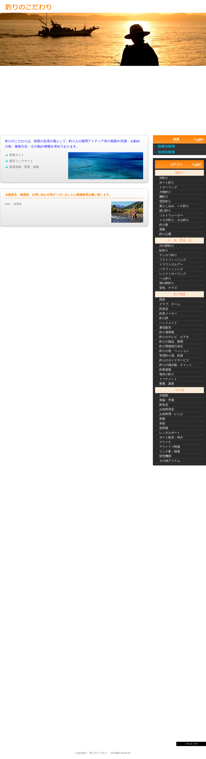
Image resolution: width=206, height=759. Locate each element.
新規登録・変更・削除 (24, 167)
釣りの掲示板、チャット (175, 365)
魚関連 (163, 428)
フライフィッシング (172, 259)
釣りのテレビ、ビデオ (174, 336)
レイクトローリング (172, 273)
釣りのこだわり (98, 753)
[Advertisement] (103, 103)
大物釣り (165, 192)
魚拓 (162, 423)
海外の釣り (166, 374)
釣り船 (163, 224)
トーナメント (168, 379)
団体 (162, 299)
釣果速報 (165, 369)
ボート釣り (166, 182)
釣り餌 (163, 318)
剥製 (162, 418)
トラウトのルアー (171, 264)
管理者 (17, 203)
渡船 (162, 229)
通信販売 (165, 327)
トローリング (168, 187)
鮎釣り (163, 250)
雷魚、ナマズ (168, 287)
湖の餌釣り (166, 283)
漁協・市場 (166, 400)
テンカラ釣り (168, 255)
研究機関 (165, 456)
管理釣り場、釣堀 (171, 355)
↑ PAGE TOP (191, 744)
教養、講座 (166, 383)
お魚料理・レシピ (171, 414)
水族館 (163, 395)
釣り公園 (165, 234)
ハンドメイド (168, 322)
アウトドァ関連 (169, 446)
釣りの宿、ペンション (174, 351)
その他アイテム (169, 460)
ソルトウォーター (171, 215)
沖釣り (163, 178)
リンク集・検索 (169, 451)
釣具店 (163, 308)
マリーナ (165, 442)
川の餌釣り (166, 245)
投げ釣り (165, 210)
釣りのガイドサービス (174, 360)
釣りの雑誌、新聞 (171, 341)
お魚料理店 (166, 409)
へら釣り (165, 278)
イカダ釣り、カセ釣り (174, 220)
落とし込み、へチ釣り (174, 206)
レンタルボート (169, 432)
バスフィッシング (171, 269)
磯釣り (163, 196)
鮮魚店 (163, 404)
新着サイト (16, 155)
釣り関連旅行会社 (171, 346)
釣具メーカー (168, 313)
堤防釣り (165, 201)
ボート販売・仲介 (171, 437)
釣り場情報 (166, 332)
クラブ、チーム (169, 304)
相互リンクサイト (21, 161)
